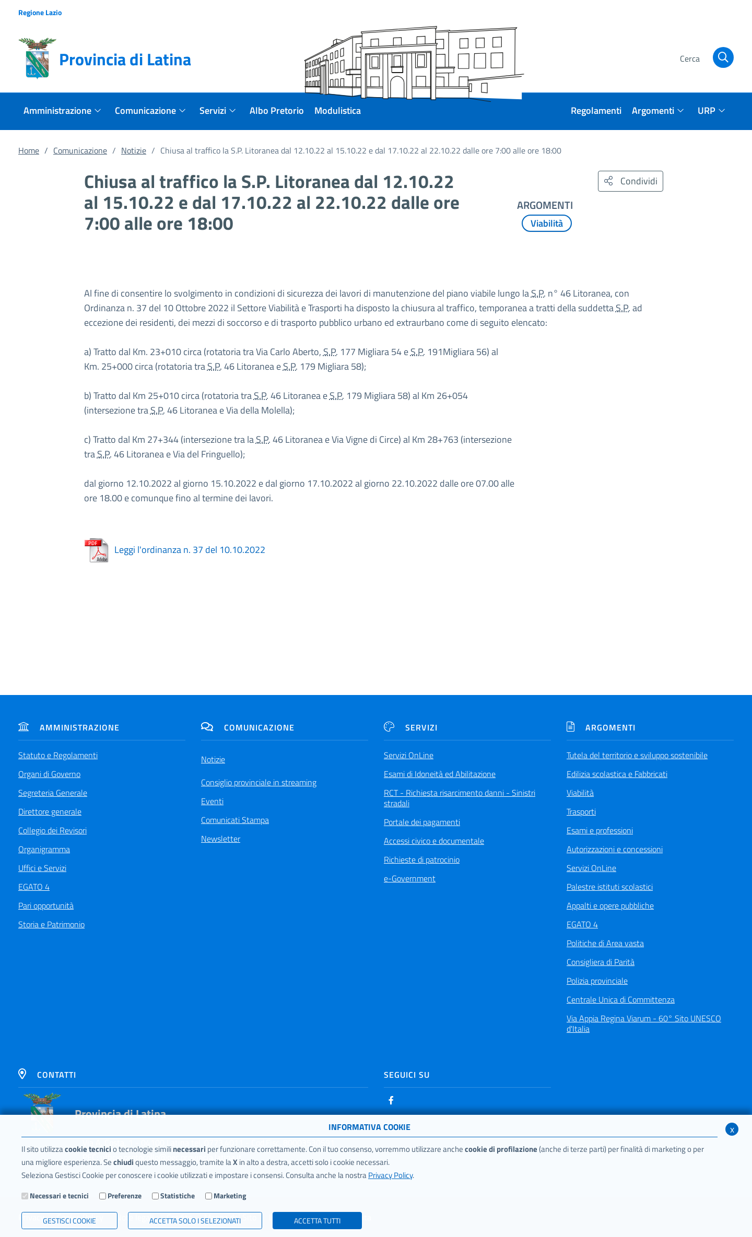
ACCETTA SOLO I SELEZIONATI (195, 1220)
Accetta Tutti (317, 1220)
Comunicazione (80, 150)
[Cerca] (705, 59)
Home (28, 150)
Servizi (411, 727)
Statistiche (177, 1195)
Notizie (133, 150)
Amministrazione (69, 727)
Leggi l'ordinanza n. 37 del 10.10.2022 (174, 550)
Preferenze (125, 1195)
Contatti (47, 1074)
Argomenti (601, 727)
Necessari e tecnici (59, 1195)
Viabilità (547, 223)
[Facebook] (391, 1100)
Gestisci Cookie (69, 1220)
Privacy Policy (390, 1175)
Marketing (230, 1195)
